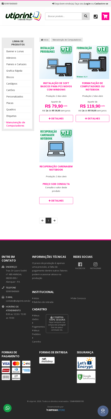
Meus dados (35, 317)
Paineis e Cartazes (16, 64)
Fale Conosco (78, 298)
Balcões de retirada (42, 302)
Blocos (10, 77)
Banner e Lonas (15, 51)
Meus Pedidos (36, 332)
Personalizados (14, 96)
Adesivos (11, 57)
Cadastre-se (101, 3)
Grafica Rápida (14, 70)
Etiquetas (11, 116)
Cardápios (11, 83)
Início (44, 39)
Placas (9, 103)
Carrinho (36, 340)
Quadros (11, 109)
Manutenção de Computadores (15, 124)
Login (87, 3)
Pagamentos (36, 325)
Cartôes (10, 90)
